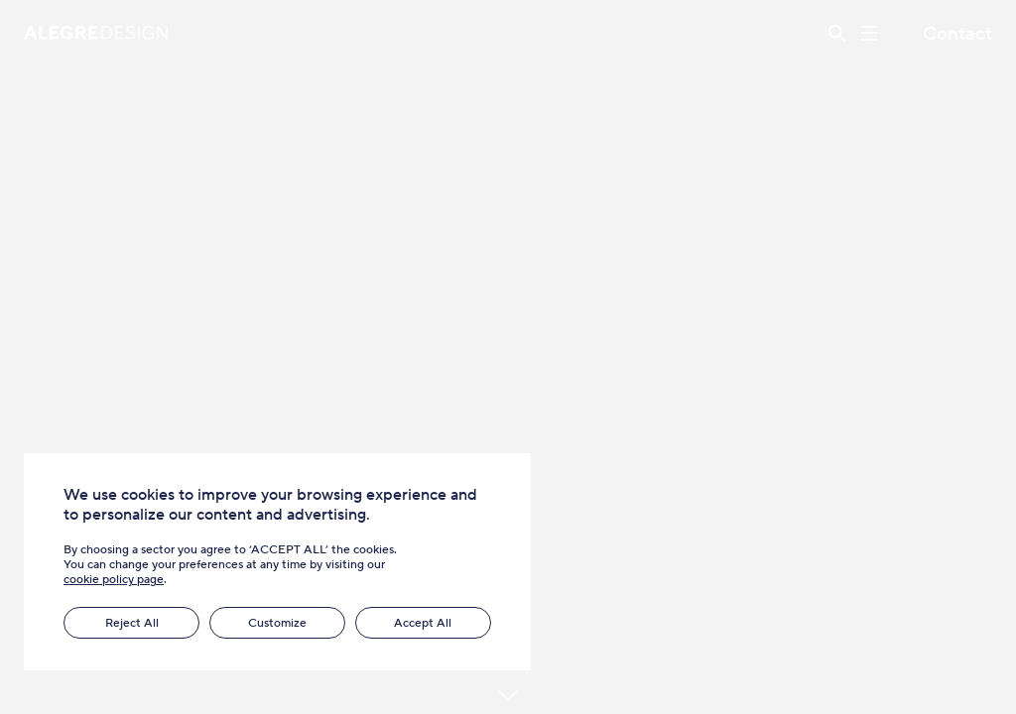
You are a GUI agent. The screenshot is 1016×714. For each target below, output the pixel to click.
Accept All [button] (422, 622)
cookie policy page (114, 578)
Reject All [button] (132, 622)
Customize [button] (277, 622)
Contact (957, 33)
